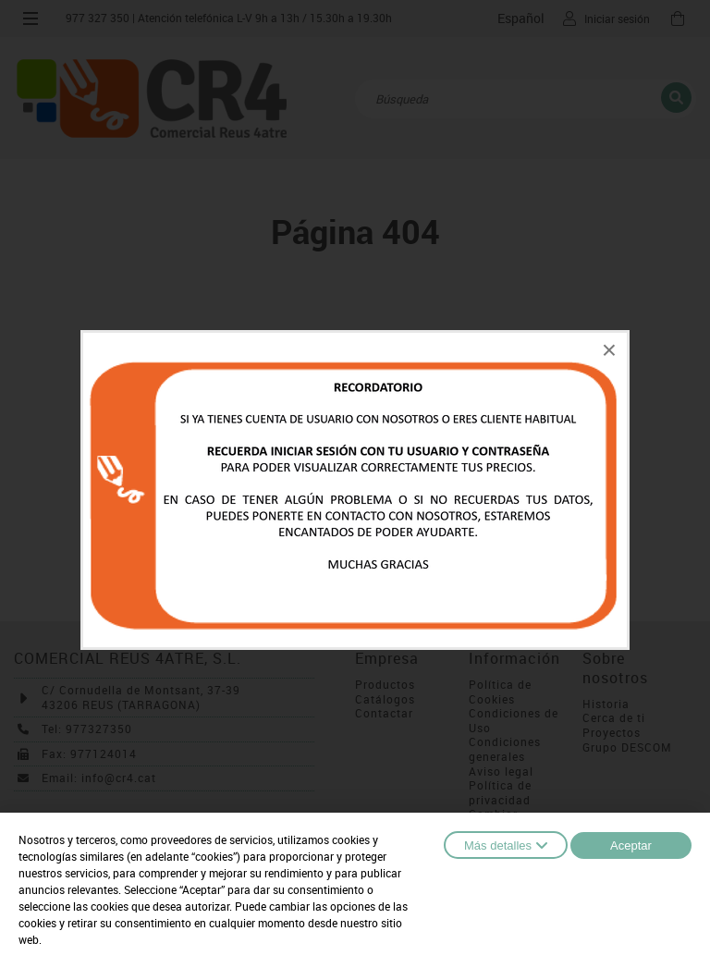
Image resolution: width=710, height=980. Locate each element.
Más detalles (505, 845)
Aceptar (631, 845)
